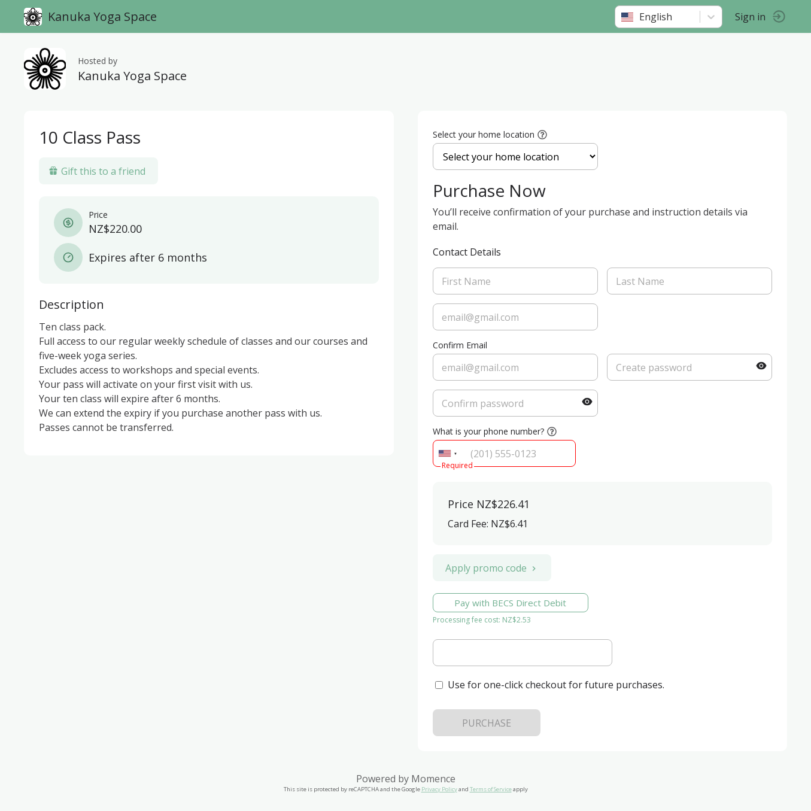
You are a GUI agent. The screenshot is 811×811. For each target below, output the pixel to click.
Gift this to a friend (96, 171)
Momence (433, 778)
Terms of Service (491, 789)
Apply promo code (492, 568)
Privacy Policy (439, 789)
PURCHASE (486, 723)
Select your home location (483, 134)
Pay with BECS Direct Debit (510, 603)
